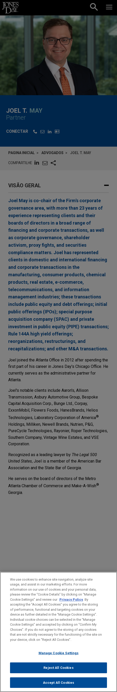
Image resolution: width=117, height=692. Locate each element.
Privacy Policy (71, 604)
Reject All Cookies (58, 672)
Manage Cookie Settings (59, 658)
